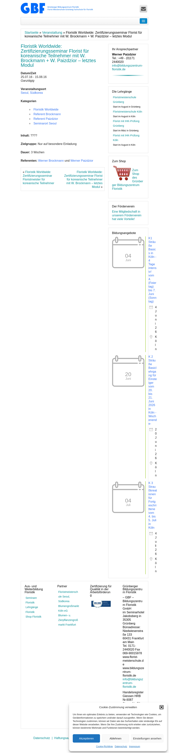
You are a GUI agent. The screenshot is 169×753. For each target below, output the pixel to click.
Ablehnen (115, 738)
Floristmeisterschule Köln (127, 111)
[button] (161, 707)
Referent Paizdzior (45, 118)
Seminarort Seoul (45, 123)
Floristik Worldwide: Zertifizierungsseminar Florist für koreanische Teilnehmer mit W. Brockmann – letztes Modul (83, 179)
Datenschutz (121, 746)
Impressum (134, 746)
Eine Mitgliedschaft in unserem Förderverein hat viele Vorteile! (126, 215)
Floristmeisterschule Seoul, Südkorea (68, 596)
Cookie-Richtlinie (104, 746)
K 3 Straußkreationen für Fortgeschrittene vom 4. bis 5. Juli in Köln (152, 505)
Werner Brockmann (51, 160)
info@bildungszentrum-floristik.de (133, 683)
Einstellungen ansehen (147, 738)
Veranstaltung (52, 32)
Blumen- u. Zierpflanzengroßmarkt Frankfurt (68, 620)
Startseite (31, 32)
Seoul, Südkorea (32, 92)
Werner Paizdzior (81, 160)
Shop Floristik (33, 616)
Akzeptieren (86, 738)
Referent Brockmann (47, 114)
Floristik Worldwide (45, 109)
